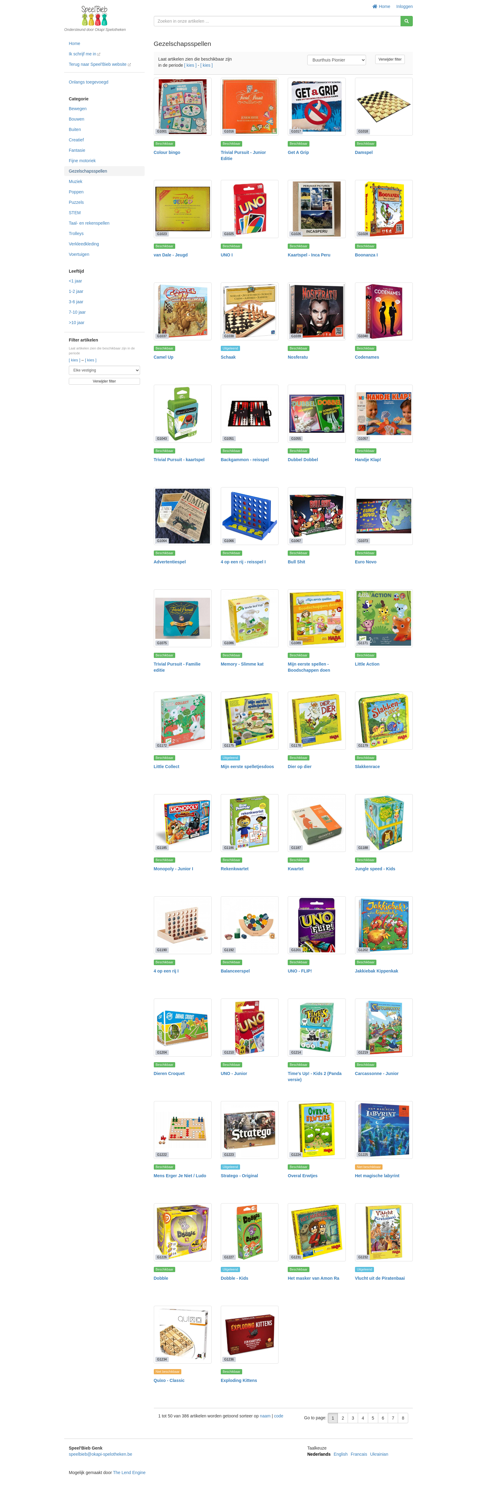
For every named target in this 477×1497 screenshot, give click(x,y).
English (341, 1454)
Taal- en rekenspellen (89, 223)
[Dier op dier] (316, 720)
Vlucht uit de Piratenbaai (380, 1278)
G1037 (162, 336)
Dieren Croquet (169, 1073)
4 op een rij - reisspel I (243, 561)
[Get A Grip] (316, 106)
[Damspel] (384, 106)
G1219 (363, 1052)
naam (266, 1415)
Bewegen (78, 108)
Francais (359, 1454)
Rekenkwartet (235, 868)
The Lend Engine (129, 1472)
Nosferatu (298, 357)
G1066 (229, 541)
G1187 (296, 847)
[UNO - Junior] (249, 1027)
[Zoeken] (407, 21)
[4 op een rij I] (182, 925)
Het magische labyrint (377, 1175)
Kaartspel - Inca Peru (309, 254)
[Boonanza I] (384, 208)
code (278, 1415)
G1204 (162, 1052)
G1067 (296, 541)
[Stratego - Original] (249, 1130)
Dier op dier (300, 766)
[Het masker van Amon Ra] (316, 1232)
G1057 (363, 438)
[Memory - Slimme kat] (249, 618)
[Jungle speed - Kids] (384, 823)
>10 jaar (76, 322)
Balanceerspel (235, 971)
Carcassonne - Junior (377, 1073)
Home (381, 6)
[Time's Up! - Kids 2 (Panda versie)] (316, 1027)
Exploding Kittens (239, 1380)
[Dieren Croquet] (182, 1027)
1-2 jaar (76, 291)
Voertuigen (79, 254)
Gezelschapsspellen (88, 171)
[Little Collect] (182, 720)
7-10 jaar (77, 312)
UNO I (227, 254)
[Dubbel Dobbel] (316, 413)
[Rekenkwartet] (249, 823)
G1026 (296, 234)
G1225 (363, 1154)
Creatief (76, 139)
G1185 (162, 847)
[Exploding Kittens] (249, 1334)
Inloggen (404, 6)
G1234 (162, 1359)
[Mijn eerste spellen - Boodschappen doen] (316, 618)
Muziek (75, 181)
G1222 (162, 1154)
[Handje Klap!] (384, 413)
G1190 (162, 950)
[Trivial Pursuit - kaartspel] (182, 413)
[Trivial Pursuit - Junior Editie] (249, 106)
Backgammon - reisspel (245, 459)
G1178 (296, 745)
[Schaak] (249, 311)
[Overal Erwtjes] (316, 1130)
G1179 (363, 745)
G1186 (229, 847)
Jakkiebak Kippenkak (376, 971)
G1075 (162, 643)
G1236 (229, 1359)
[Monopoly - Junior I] (182, 823)
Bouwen (76, 119)
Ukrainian (379, 1454)
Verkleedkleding (84, 243)
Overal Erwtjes (302, 1175)
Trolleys (76, 233)
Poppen (76, 191)
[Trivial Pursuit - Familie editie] (182, 618)
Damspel (364, 152)
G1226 (162, 1257)
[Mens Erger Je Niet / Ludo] (182, 1130)
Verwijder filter (104, 381)
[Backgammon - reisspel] (249, 413)
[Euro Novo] (384, 516)
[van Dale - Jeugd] (182, 208)
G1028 (363, 234)
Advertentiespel (170, 561)
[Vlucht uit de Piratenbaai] (384, 1232)
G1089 (296, 643)
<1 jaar (75, 280)
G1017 (296, 131)
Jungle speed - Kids (375, 868)
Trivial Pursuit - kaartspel (179, 459)
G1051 (229, 438)
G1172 (162, 745)
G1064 (162, 541)
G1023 (162, 234)
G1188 (363, 847)
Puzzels (76, 202)
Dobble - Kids (234, 1278)
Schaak (228, 357)
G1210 (229, 1052)
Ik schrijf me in (84, 53)
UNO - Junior (234, 1073)
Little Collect (166, 766)
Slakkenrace (367, 766)
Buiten (75, 129)
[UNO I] (249, 208)
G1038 (229, 336)
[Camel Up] (182, 311)
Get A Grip (298, 152)
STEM (75, 212)
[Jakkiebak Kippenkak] (384, 925)
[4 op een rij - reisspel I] (249, 516)
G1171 (363, 643)
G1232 (363, 1257)
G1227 (229, 1257)
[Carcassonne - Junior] (384, 1027)
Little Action (367, 664)
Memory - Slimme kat (242, 664)
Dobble (161, 1278)
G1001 (162, 131)
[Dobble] (182, 1232)
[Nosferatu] (316, 311)
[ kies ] (75, 360)
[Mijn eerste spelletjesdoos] (249, 720)
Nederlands (319, 1454)
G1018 (363, 131)
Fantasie (77, 150)
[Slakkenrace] (384, 720)
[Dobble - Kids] (249, 1232)
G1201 (296, 950)
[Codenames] (384, 311)
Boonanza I (366, 254)
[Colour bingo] (182, 106)
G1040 (363, 336)
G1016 (229, 131)
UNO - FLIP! (300, 971)
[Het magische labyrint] (384, 1130)
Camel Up (164, 357)
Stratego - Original (239, 1175)
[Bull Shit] (316, 516)
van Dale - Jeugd (171, 254)
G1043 (162, 438)
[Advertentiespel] (182, 516)
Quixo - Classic (169, 1380)
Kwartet (295, 868)
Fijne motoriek (82, 160)
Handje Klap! (368, 459)
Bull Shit (296, 561)
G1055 (296, 438)
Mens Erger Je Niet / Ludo (180, 1175)
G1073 (363, 541)
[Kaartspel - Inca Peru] (316, 208)
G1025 (229, 234)
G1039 (296, 336)
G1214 (296, 1052)
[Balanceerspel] (249, 925)
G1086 (229, 643)
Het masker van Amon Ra (313, 1278)
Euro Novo (366, 561)
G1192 (229, 950)
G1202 (363, 950)
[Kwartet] (316, 823)
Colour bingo (167, 152)
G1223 (229, 1154)
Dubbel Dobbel (303, 459)
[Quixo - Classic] (182, 1334)
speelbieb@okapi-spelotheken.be (100, 1454)
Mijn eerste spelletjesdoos (247, 766)
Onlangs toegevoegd (88, 82)
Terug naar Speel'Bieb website (100, 64)
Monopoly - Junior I (173, 868)
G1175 (229, 745)
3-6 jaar (76, 301)
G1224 (296, 1154)
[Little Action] (384, 618)
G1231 (296, 1257)
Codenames (367, 357)
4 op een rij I (166, 971)
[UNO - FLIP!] (316, 925)
